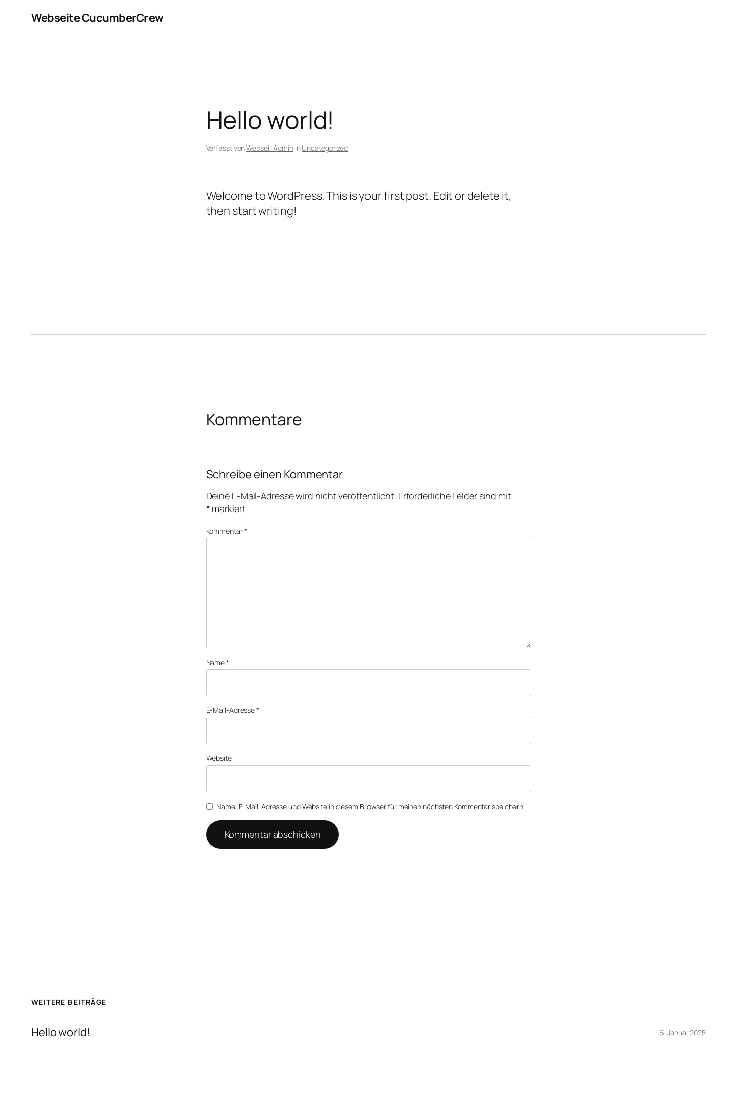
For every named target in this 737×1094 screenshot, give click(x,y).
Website (219, 758)
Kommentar (226, 531)
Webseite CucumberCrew (97, 17)
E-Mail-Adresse (232, 710)
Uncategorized (325, 148)
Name (217, 662)
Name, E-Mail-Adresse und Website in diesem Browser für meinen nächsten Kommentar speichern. (370, 806)
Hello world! (60, 1032)
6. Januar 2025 (682, 1032)
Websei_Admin (269, 148)
